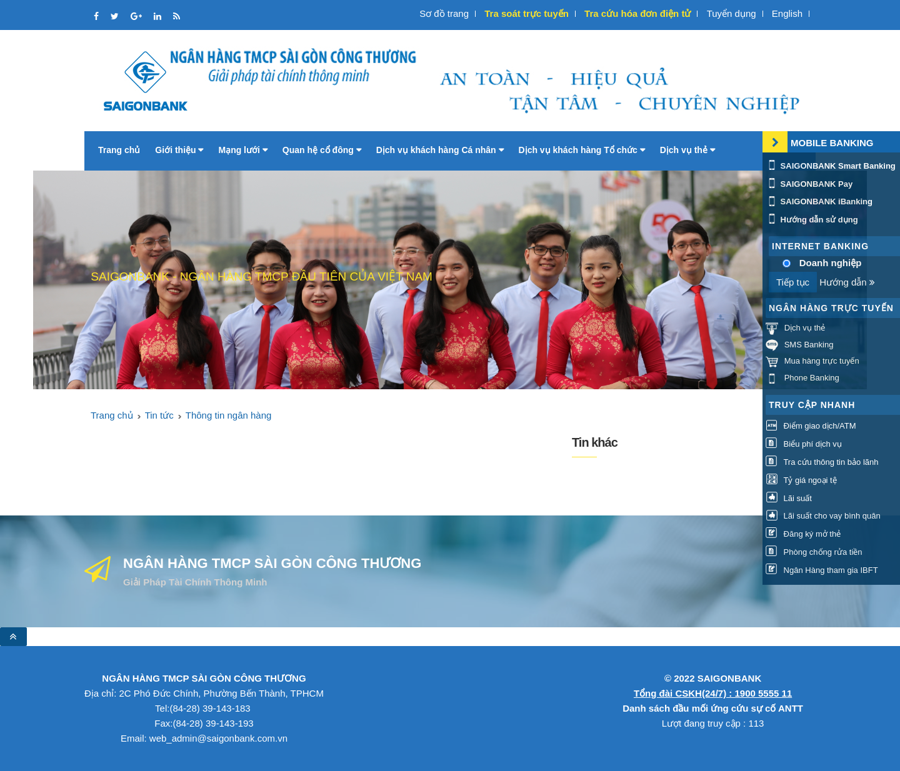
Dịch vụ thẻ (687, 150)
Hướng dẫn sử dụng (812, 219)
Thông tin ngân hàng (229, 415)
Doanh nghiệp (830, 262)
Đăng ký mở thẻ (803, 534)
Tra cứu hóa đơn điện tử (637, 13)
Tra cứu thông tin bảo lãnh (822, 462)
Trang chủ (119, 150)
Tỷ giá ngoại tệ (801, 480)
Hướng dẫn (847, 282)
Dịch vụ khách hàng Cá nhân (440, 150)
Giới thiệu (179, 150)
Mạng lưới (242, 150)
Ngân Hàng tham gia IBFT (822, 570)
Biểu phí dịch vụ (804, 444)
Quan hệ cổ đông (321, 150)
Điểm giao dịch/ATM (811, 425)
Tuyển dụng (731, 13)
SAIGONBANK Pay (809, 184)
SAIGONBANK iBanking (819, 201)
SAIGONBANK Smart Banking (831, 166)
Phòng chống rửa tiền (814, 552)
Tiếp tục (792, 282)
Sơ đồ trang (444, 13)
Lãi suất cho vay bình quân (823, 515)
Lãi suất (789, 498)
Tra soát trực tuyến (526, 13)
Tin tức (159, 415)
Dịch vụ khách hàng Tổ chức (582, 150)
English (787, 13)
